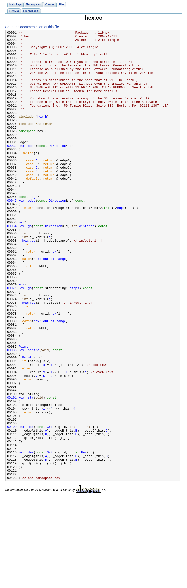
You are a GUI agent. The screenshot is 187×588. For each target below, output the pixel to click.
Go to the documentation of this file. (32, 27)
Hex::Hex (26, 506)
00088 (12, 414)
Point (23, 410)
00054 (12, 265)
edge (121, 243)
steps (74, 340)
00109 (12, 506)
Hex (21, 261)
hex (53, 296)
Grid (51, 506)
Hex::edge (27, 169)
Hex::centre (29, 414)
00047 (12, 234)
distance (86, 265)
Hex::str (26, 471)
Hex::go (25, 265)
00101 (12, 471)
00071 (12, 340)
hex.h (42, 134)
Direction (57, 169)
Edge (33, 230)
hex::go (29, 283)
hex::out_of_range (50, 305)
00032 (12, 169)
